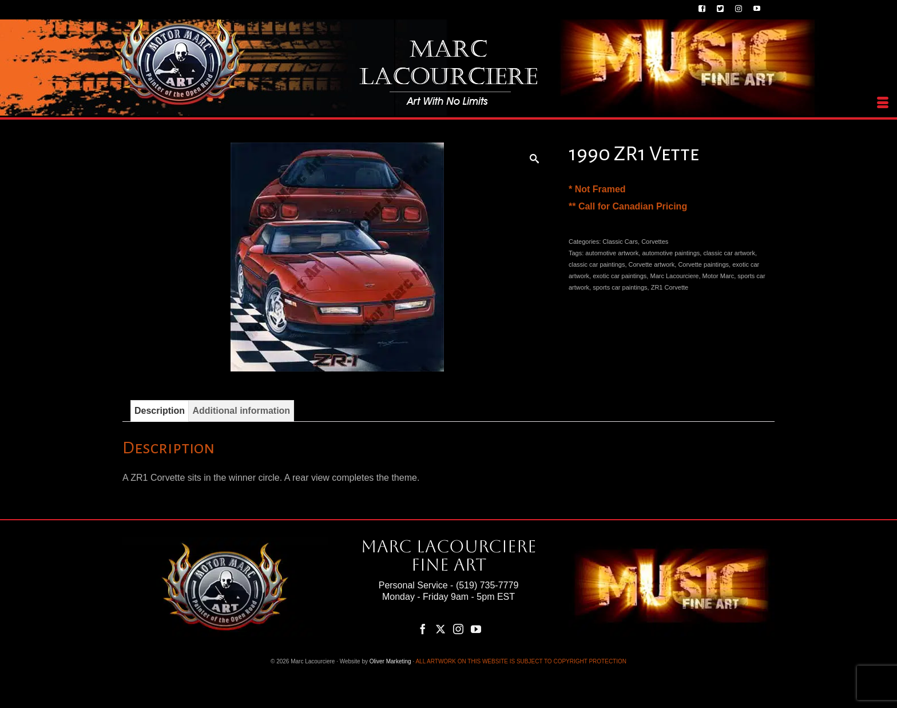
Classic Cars (620, 241)
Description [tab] (159, 411)
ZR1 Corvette (669, 287)
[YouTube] (476, 629)
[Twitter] (440, 629)
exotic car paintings (619, 275)
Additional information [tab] (241, 411)
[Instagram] (458, 629)
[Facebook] (423, 629)
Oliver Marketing (390, 661)
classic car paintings (597, 264)
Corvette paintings (703, 264)
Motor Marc (718, 275)
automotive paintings (671, 253)
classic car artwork (729, 253)
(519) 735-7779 (487, 585)
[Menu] (882, 103)
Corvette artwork (652, 264)
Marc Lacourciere (674, 275)
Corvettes (654, 241)
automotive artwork (611, 253)
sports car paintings (620, 287)
